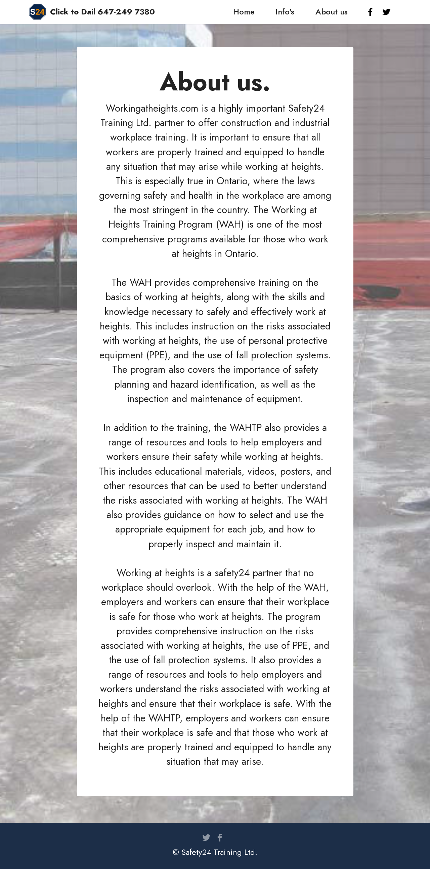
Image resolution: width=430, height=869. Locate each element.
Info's (284, 11)
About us (331, 11)
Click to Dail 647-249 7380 (102, 12)
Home (244, 11)
